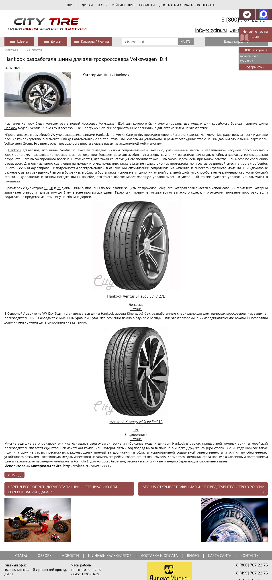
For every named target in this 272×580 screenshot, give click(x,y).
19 (45, 188)
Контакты (205, 5)
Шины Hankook (115, 74)
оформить (255, 67)
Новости (35, 50)
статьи (22, 555)
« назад (14, 475)
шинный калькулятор (110, 555)
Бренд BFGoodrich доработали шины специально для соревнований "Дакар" (62, 489)
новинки (147, 5)
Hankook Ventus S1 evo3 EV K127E (136, 296)
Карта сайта (219, 555)
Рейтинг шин (123, 5)
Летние (136, 309)
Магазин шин (14, 50)
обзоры (45, 555)
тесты (102, 5)
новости (70, 555)
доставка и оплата (159, 555)
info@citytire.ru (211, 30)
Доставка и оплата (176, 5)
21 (59, 188)
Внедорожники (136, 434)
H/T (136, 430)
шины (72, 5)
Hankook (27, 123)
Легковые (136, 304)
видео (193, 555)
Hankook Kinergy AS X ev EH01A (136, 421)
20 (51, 188)
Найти (185, 41)
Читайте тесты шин (255, 34)
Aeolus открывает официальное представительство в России (203, 489)
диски (87, 5)
